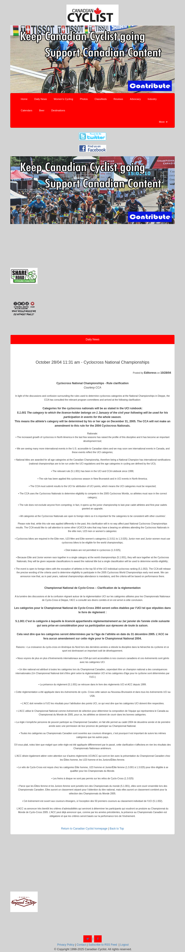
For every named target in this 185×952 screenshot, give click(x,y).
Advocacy (135, 99)
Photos (84, 99)
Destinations (58, 110)
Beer (41, 110)
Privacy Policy (65, 944)
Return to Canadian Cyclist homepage (84, 828)
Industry (152, 99)
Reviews (118, 99)
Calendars (26, 110)
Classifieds (101, 99)
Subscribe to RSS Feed (102, 944)
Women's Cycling (63, 99)
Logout (124, 944)
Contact (81, 944)
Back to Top (117, 828)
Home (24, 99)
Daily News (40, 99)
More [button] (163, 121)
